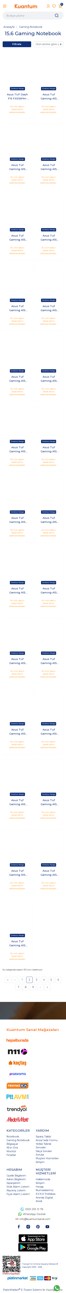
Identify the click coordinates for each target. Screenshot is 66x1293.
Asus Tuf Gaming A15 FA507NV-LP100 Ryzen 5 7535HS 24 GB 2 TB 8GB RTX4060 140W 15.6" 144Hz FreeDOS (49, 379)
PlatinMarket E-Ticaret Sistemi (22, 1289)
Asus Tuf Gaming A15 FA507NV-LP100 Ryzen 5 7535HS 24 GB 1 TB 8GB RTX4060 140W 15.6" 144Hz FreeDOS (49, 308)
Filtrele (16, 44)
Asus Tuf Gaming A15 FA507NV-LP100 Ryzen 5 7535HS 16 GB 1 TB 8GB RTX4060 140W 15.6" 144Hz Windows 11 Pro (17, 167)
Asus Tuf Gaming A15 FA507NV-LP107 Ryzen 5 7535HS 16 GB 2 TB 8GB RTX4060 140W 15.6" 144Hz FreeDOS (48, 802)
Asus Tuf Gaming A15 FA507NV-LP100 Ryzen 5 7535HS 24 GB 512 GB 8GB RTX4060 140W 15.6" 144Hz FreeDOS (49, 449)
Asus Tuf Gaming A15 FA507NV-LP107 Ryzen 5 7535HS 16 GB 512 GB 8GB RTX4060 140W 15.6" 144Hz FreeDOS (48, 873)
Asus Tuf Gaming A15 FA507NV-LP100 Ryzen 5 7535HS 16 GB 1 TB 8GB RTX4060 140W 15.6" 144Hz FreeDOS (49, 96)
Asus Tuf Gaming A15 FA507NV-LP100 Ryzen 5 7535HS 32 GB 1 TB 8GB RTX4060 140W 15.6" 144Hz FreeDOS (49, 520)
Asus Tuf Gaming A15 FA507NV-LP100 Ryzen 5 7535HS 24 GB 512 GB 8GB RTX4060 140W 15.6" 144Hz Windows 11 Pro (17, 520)
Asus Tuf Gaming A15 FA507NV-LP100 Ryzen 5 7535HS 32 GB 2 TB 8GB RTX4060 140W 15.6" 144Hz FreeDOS (49, 590)
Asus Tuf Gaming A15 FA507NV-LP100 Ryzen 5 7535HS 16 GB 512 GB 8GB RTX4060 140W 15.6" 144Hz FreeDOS (49, 238)
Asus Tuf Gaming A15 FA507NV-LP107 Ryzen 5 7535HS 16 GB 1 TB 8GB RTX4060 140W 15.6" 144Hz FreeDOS (48, 732)
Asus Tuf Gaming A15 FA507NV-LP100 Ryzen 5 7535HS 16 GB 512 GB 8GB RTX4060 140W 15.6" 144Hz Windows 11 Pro (17, 308)
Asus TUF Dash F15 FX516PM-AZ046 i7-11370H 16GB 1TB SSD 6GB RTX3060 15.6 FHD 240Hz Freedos (17, 96)
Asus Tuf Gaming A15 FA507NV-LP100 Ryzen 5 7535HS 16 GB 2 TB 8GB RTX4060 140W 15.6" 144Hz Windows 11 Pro (17, 238)
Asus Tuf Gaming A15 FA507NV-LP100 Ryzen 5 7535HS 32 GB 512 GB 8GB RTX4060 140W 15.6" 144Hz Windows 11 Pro (17, 732)
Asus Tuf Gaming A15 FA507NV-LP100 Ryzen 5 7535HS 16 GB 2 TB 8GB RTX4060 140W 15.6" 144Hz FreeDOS (49, 167)
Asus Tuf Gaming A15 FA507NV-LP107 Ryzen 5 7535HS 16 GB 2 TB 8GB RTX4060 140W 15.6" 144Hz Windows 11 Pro (17, 873)
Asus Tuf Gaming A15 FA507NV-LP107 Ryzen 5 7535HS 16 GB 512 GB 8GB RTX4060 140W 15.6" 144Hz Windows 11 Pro (17, 943)
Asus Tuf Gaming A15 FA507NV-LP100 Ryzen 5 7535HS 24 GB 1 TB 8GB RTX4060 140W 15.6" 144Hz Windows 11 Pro (17, 379)
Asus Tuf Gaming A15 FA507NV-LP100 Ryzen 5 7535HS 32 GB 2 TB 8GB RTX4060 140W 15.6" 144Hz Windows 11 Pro (17, 661)
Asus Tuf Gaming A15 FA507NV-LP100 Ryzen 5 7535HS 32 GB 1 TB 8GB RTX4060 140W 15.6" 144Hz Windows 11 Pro (17, 590)
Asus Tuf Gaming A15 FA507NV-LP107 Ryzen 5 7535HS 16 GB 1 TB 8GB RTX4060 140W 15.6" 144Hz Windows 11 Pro (17, 802)
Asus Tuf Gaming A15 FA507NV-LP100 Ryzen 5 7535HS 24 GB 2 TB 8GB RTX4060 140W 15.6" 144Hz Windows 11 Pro (17, 449)
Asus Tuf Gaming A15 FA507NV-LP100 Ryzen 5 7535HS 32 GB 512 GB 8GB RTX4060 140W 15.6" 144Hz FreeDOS (49, 661)
